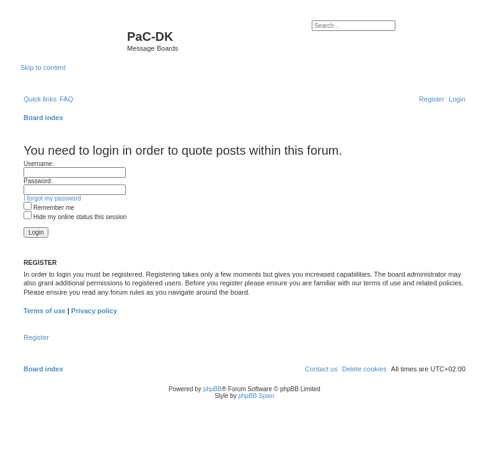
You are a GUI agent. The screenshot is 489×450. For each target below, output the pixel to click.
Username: (39, 163)
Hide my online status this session (75, 217)
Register (36, 337)
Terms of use (45, 310)
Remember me (49, 207)
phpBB (212, 389)
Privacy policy (94, 310)
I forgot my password (52, 198)
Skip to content (43, 67)
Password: (38, 181)
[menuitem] (66, 99)
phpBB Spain (256, 395)
